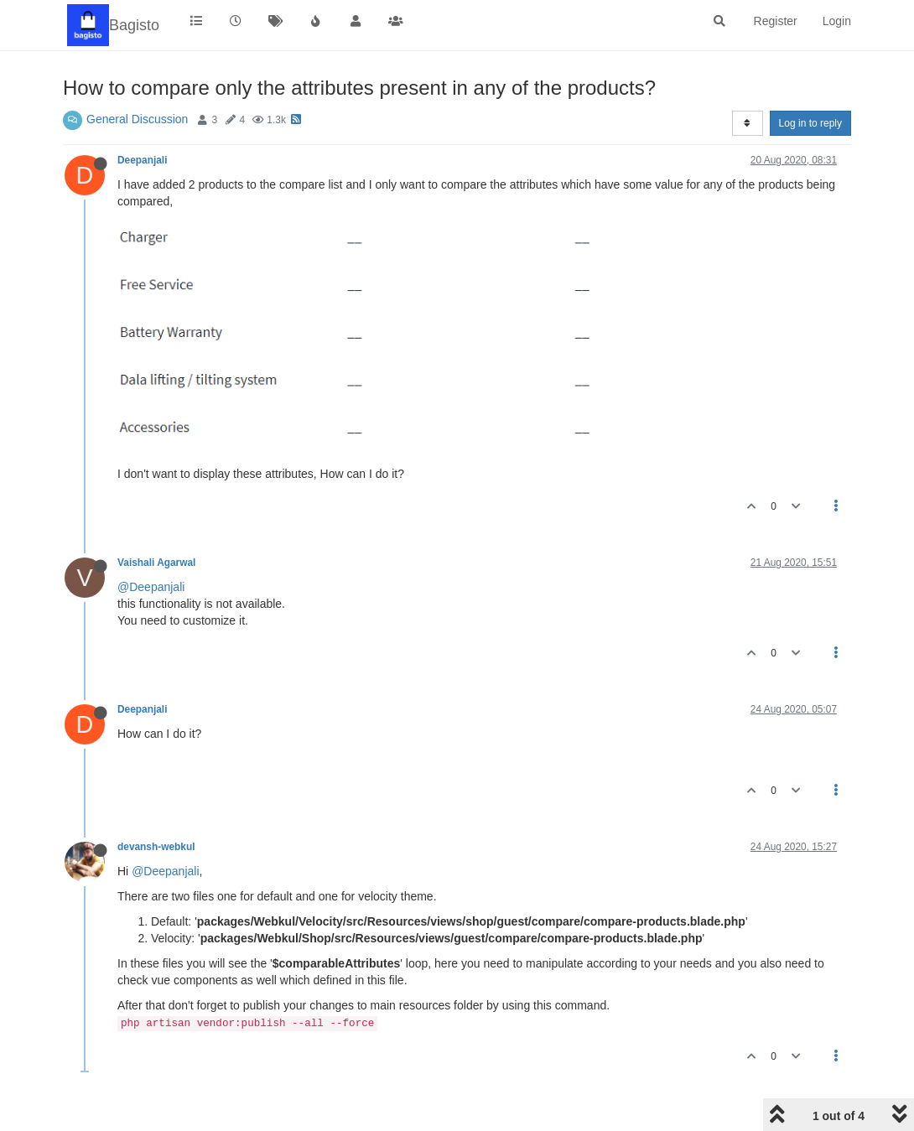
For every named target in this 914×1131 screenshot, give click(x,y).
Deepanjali (142, 160)
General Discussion (137, 119)
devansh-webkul (156, 847)
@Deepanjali (150, 587)
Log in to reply (810, 123)
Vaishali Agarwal (156, 562)
